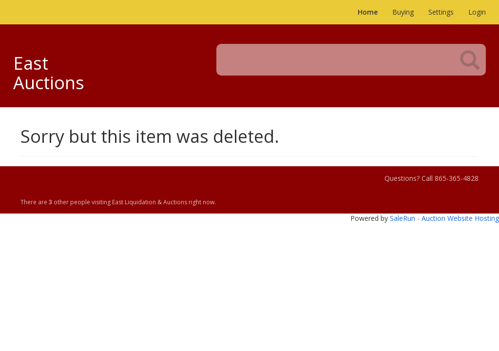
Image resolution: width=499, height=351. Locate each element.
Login (477, 12)
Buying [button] (403, 12)
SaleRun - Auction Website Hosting (444, 218)
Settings (441, 12)
